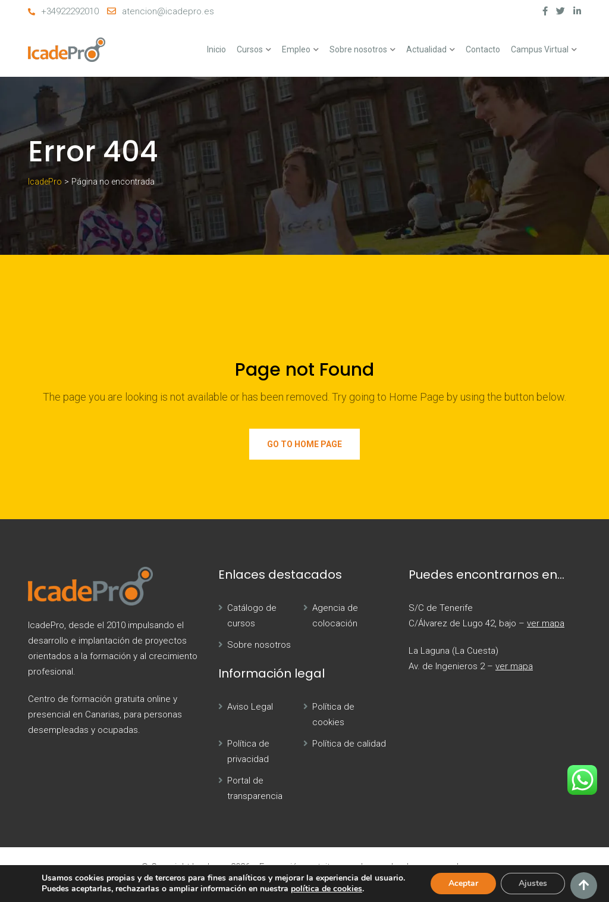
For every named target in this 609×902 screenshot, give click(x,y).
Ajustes (533, 883)
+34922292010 (70, 11)
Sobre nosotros (358, 49)
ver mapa (545, 623)
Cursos (250, 49)
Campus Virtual (540, 49)
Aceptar (463, 883)
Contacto (483, 49)
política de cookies (326, 888)
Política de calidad (349, 743)
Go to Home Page (304, 444)
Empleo (296, 49)
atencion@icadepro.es (168, 11)
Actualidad (426, 49)
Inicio (216, 49)
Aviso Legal (250, 706)
